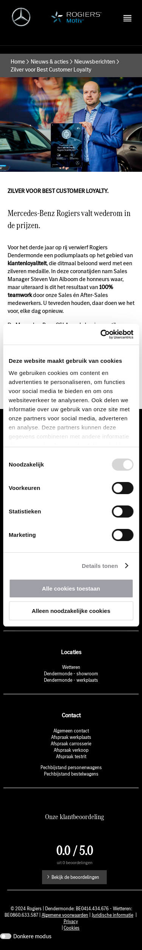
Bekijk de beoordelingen (75, 877)
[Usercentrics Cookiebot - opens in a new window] (101, 334)
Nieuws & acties (50, 61)
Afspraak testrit (71, 756)
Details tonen (100, 566)
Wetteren (71, 667)
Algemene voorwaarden (65, 915)
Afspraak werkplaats (71, 737)
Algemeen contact (71, 731)
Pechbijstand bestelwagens (71, 774)
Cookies (72, 928)
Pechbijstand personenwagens (71, 767)
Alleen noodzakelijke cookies (71, 611)
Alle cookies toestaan (71, 588)
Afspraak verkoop (71, 750)
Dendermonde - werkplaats (71, 680)
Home (18, 61)
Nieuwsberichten (94, 61)
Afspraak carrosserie (71, 743)
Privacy (71, 921)
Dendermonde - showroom (71, 673)
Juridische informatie (112, 915)
